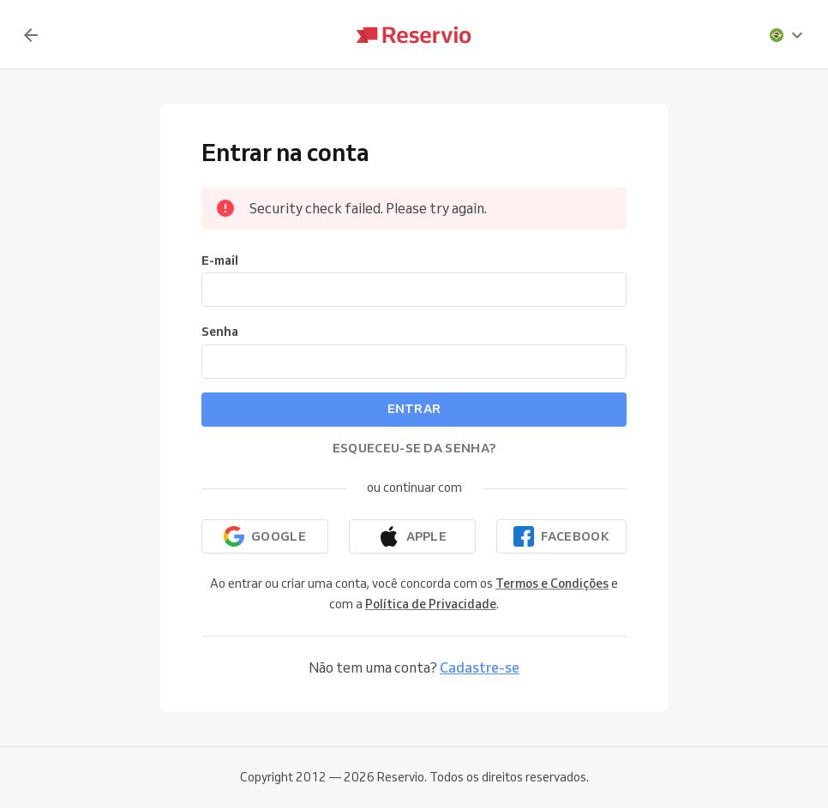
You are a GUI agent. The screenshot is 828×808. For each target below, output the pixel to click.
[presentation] (786, 35)
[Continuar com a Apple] (412, 536)
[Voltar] (31, 35)
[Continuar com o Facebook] (561, 536)
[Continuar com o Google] (264, 536)
